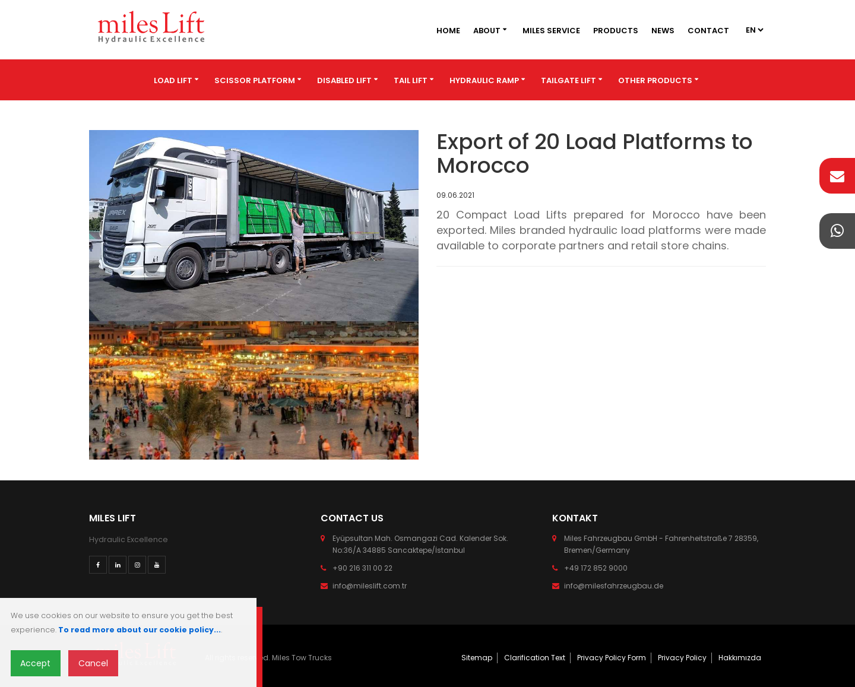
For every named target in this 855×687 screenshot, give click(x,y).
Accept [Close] (35, 663)
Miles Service (551, 30)
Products (615, 30)
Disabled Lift (344, 80)
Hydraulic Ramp (484, 80)
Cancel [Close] (93, 663)
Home (448, 30)
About (487, 30)
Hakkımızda (739, 658)
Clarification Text (534, 658)
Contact (708, 30)
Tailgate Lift (568, 80)
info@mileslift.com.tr (369, 586)
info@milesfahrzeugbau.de (613, 586)
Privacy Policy (682, 658)
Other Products (655, 80)
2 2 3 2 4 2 (754, 30)
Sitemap (476, 658)
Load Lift (173, 80)
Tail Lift (411, 80)
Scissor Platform (254, 80)
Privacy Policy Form (611, 658)
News (662, 30)
